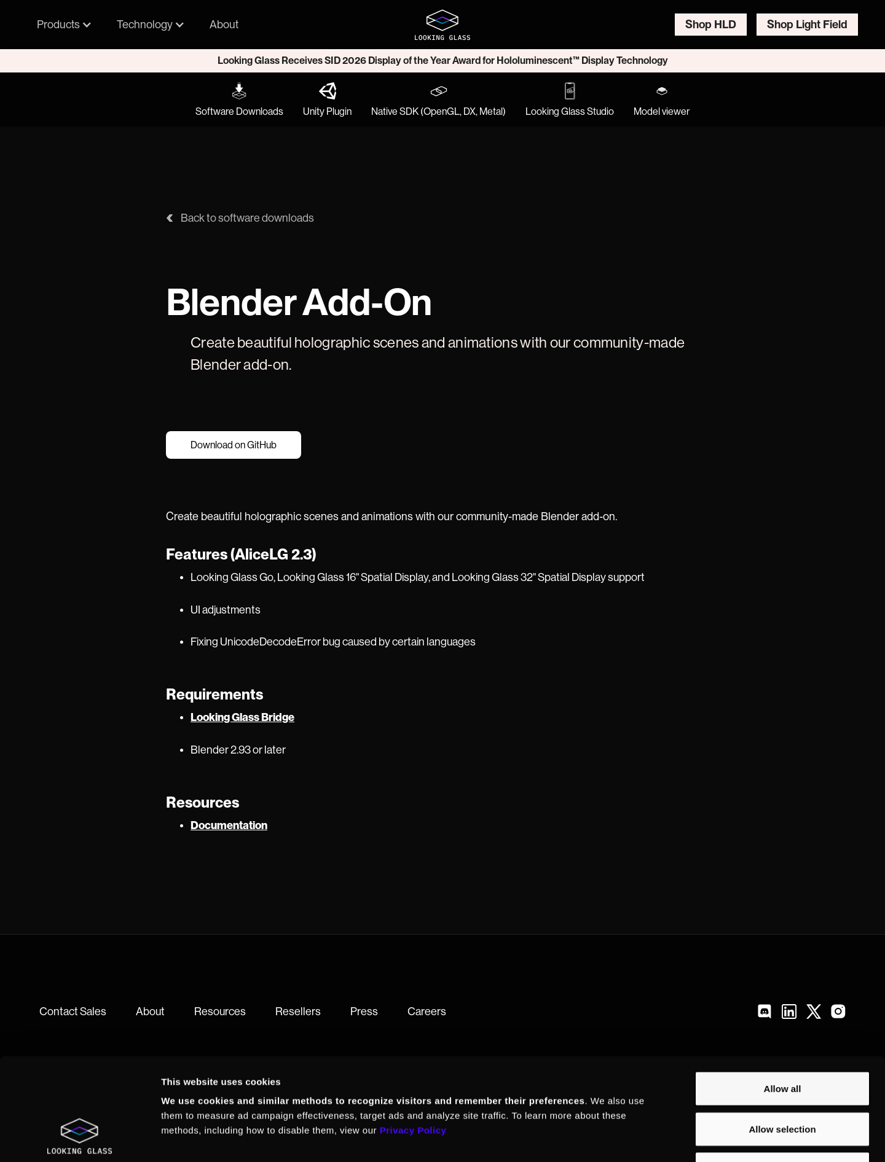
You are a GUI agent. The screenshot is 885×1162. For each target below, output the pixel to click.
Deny (782, 1081)
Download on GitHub (234, 445)
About (224, 24)
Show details (645, 1138)
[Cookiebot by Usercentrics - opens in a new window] (79, 1138)
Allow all (782, 1001)
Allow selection (782, 1041)
